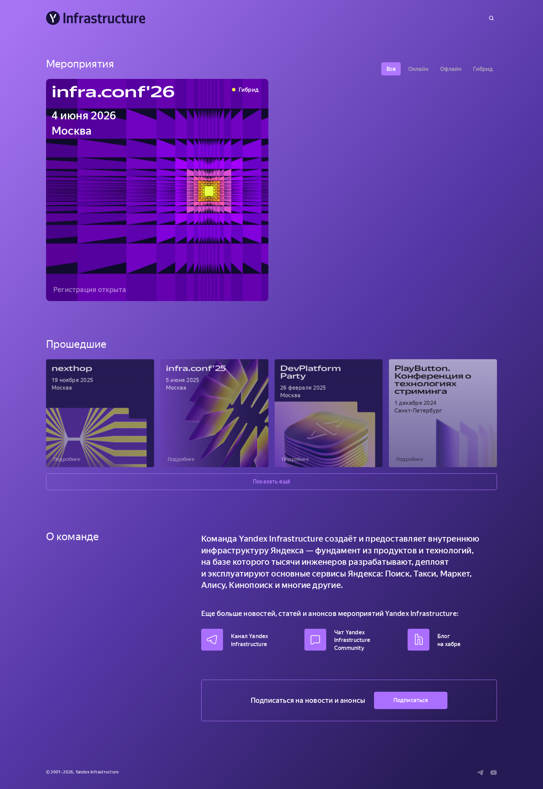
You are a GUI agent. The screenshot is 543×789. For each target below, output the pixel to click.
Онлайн (418, 69)
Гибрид (483, 69)
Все (391, 69)
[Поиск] (491, 18)
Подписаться (410, 700)
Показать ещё (271, 481)
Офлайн (450, 69)
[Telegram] (480, 772)
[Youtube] (493, 772)
